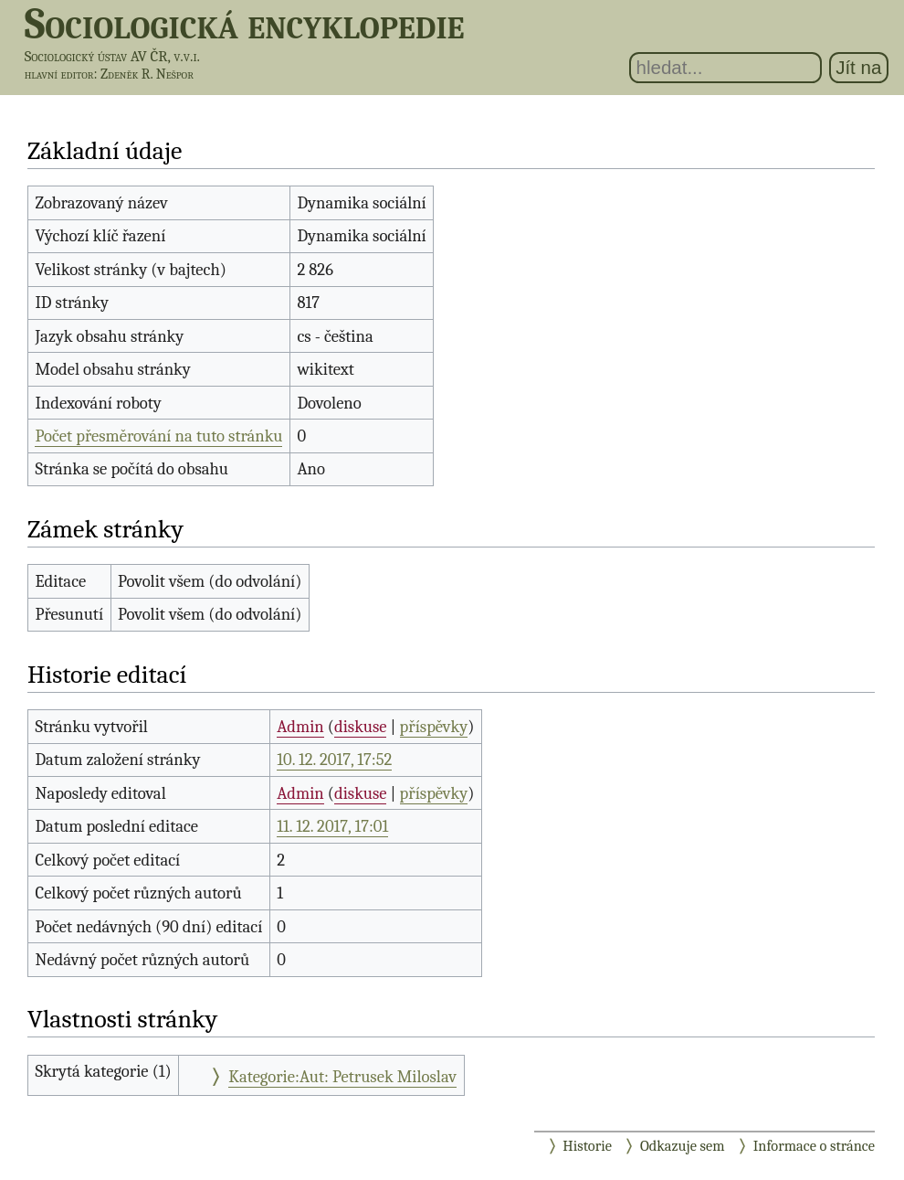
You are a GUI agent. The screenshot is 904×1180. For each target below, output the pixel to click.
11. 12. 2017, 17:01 (332, 826)
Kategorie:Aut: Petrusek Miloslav (342, 1077)
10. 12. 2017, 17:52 (334, 759)
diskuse (360, 727)
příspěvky (434, 727)
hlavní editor (59, 74)
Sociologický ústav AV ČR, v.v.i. (112, 56)
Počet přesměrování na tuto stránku (158, 436)
